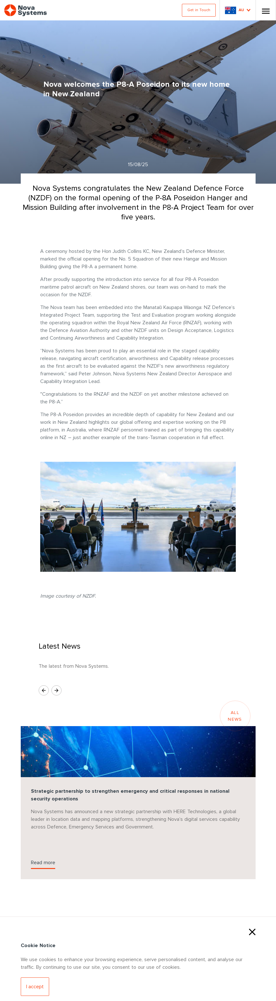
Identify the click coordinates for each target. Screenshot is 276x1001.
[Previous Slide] (44, 690)
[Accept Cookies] (35, 986)
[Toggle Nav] (266, 10)
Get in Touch (198, 10)
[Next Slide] (56, 690)
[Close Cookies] (252, 931)
